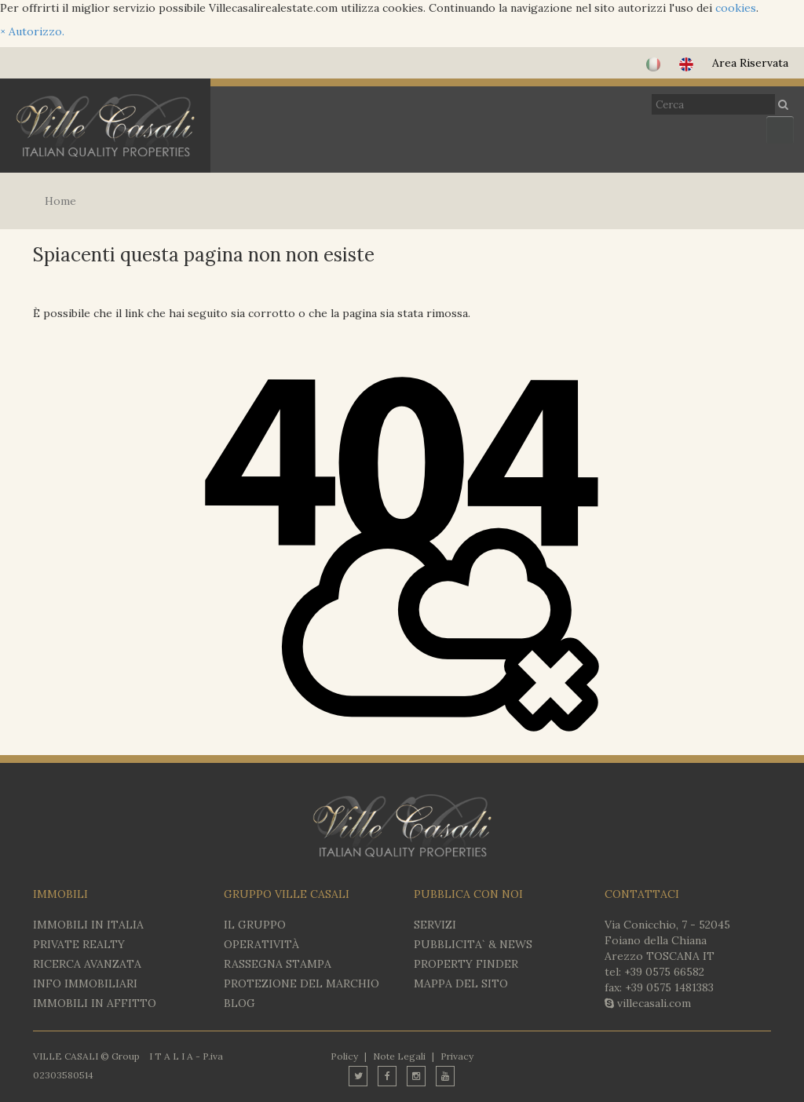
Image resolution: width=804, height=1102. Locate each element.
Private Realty (79, 944)
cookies (735, 8)
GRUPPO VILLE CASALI (286, 894)
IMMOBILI (60, 894)
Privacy (456, 1056)
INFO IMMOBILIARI (85, 983)
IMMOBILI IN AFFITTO (94, 1003)
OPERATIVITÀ (261, 944)
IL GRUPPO (255, 925)
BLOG (239, 1003)
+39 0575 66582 (664, 972)
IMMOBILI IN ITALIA (88, 925)
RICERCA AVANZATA (87, 964)
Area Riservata (750, 63)
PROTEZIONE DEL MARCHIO (301, 983)
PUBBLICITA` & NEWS (473, 944)
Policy (344, 1056)
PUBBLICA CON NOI (468, 894)
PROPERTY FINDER (466, 964)
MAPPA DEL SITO (461, 983)
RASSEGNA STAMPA (277, 964)
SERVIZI (435, 925)
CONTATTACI (642, 894)
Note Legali (399, 1056)
